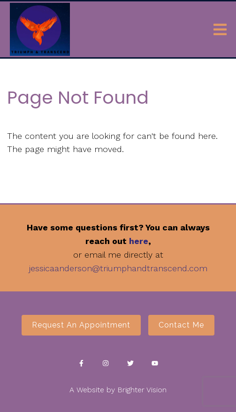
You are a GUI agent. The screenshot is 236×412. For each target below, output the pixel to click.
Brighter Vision (142, 389)
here (138, 241)
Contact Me (181, 324)
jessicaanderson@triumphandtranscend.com (118, 268)
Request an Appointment (81, 324)
